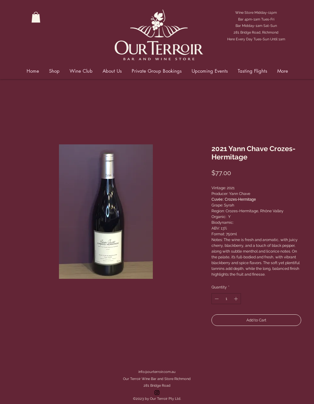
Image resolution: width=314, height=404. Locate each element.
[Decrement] (215, 299)
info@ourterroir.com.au (157, 372)
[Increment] (236, 299)
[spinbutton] (226, 299)
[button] (35, 17)
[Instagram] (157, 392)
